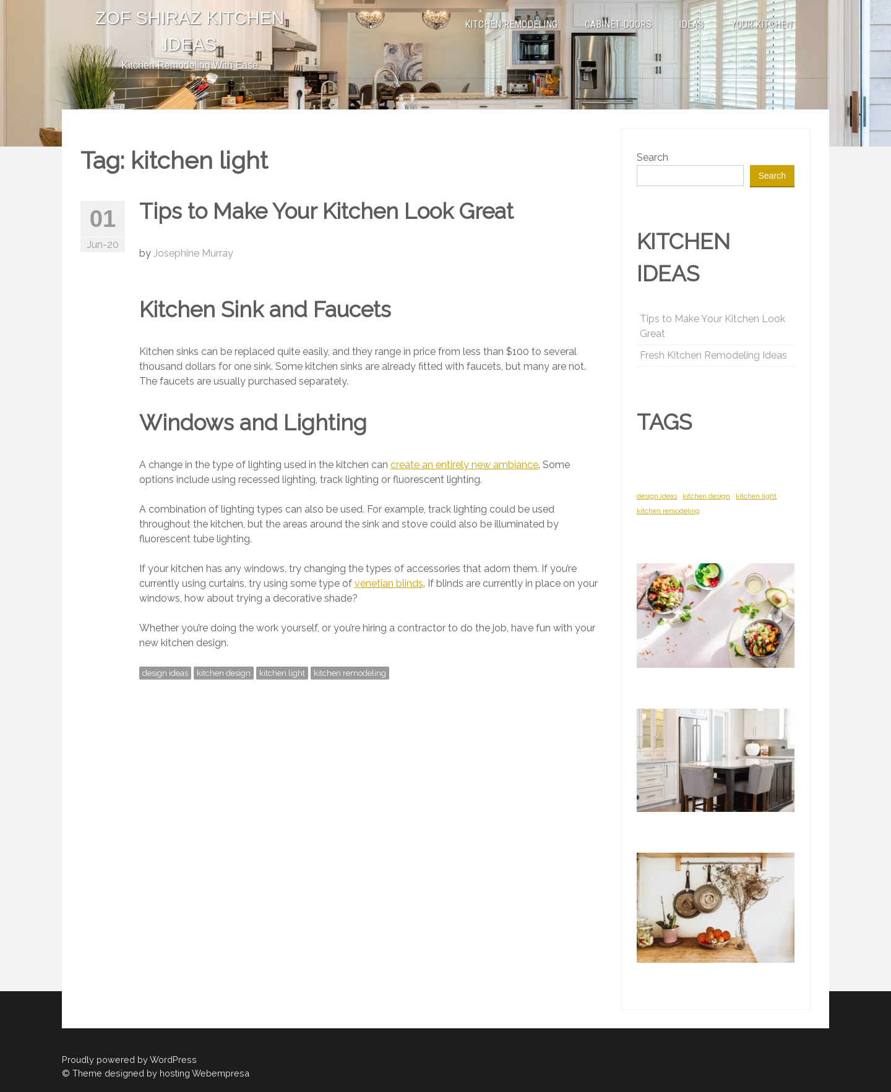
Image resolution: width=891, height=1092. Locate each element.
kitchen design (224, 673)
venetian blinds (389, 583)
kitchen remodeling (350, 673)
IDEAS (691, 24)
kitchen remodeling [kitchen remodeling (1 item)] (668, 510)
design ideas (165, 673)
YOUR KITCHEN (761, 24)
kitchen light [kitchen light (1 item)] (756, 496)
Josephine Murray (193, 253)
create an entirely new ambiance (464, 465)
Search (652, 157)
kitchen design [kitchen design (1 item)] (706, 496)
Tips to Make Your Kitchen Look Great (326, 211)
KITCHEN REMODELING (511, 24)
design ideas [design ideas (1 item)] (657, 496)
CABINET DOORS (618, 24)
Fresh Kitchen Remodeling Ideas (713, 355)
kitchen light (282, 673)
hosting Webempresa (204, 1073)
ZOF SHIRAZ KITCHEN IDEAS (190, 31)
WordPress (173, 1059)
